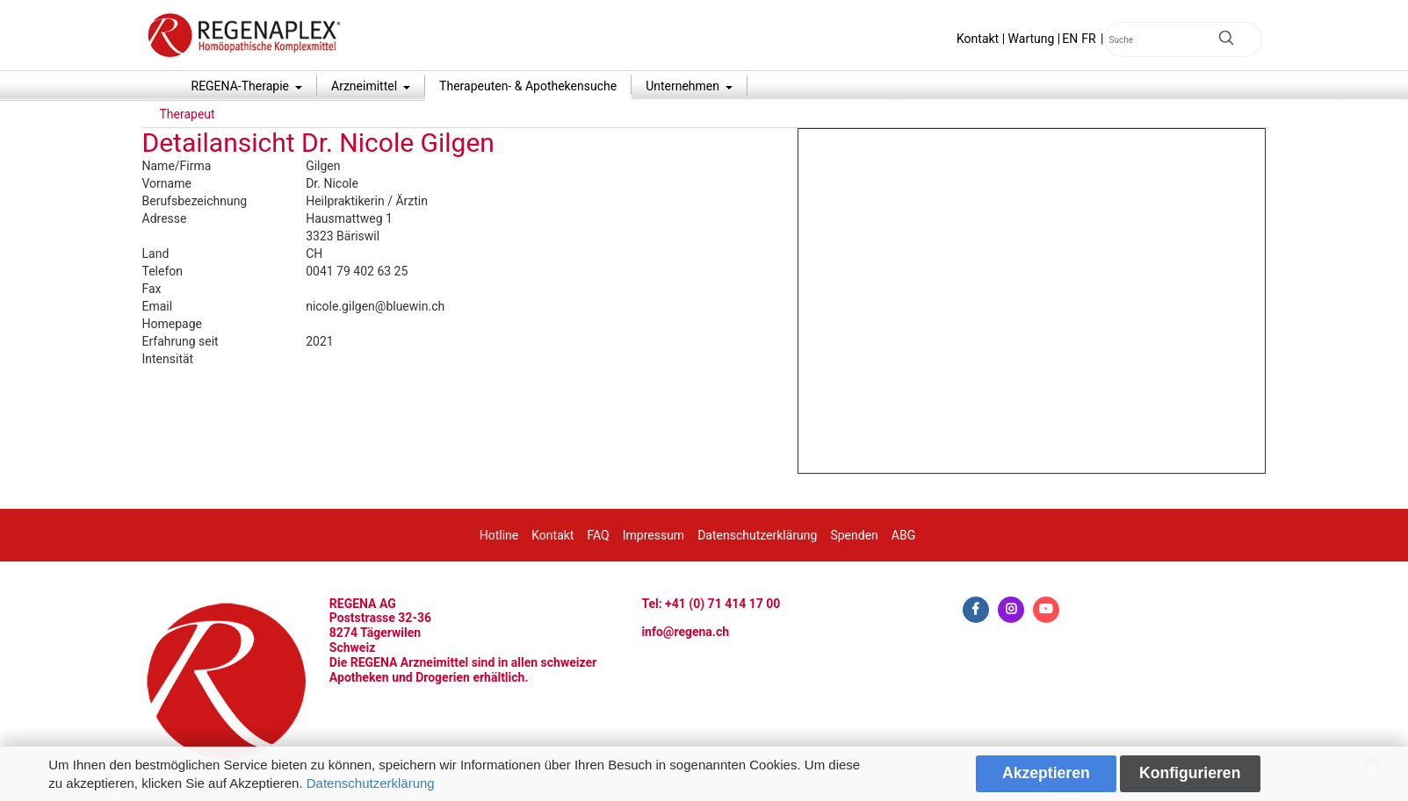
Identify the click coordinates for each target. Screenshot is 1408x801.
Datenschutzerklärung (371, 783)
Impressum (653, 535)
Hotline (499, 535)
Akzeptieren (1046, 773)
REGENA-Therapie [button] (241, 86)
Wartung (1031, 39)
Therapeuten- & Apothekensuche (528, 86)
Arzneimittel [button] (366, 86)
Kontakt (978, 39)
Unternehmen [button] (684, 86)
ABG (903, 535)
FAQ (598, 535)
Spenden (853, 535)
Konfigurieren (1189, 773)
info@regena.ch (685, 632)
